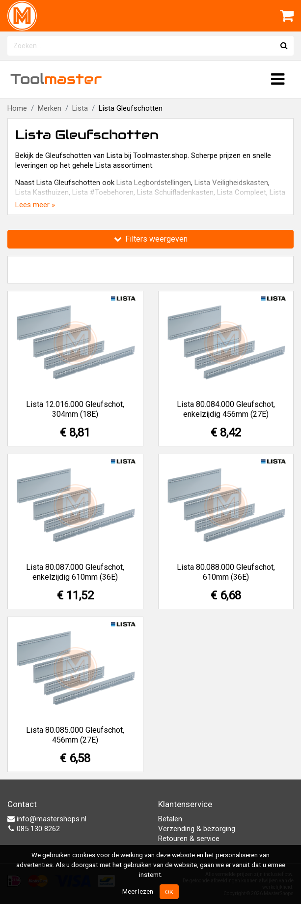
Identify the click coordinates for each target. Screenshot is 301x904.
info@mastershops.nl (46, 818)
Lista (80, 108)
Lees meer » (35, 204)
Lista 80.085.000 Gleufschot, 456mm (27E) (75, 735)
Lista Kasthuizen (42, 192)
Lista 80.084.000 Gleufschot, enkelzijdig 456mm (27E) (226, 409)
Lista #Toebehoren (103, 192)
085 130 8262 (33, 828)
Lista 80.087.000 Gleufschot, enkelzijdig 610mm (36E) (75, 572)
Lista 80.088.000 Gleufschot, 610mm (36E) (226, 572)
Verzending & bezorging (196, 828)
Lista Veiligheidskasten (231, 182)
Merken (49, 108)
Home (17, 108)
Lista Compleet (241, 192)
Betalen (170, 818)
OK (169, 892)
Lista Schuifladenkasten (175, 192)
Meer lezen (137, 891)
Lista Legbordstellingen (153, 182)
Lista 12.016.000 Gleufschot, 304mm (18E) (75, 409)
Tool (56, 79)
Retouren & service (188, 838)
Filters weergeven (151, 239)
